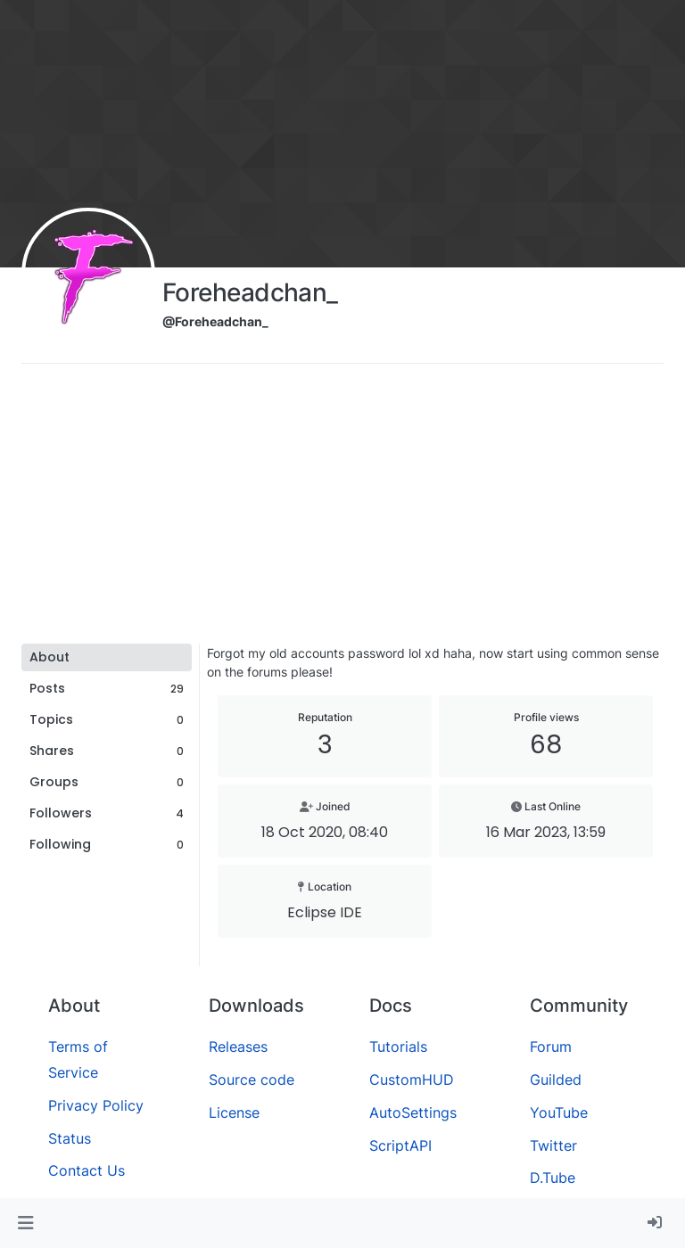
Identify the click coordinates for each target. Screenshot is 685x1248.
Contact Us (86, 1170)
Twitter (553, 1145)
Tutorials (398, 1046)
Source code (251, 1079)
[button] (25, 1223)
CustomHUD (411, 1079)
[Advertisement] (342, 510)
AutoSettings (413, 1112)
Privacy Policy (96, 1105)
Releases (238, 1046)
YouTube (559, 1112)
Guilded (556, 1079)
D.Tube (552, 1177)
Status (69, 1138)
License (234, 1112)
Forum (551, 1046)
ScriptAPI (400, 1145)
